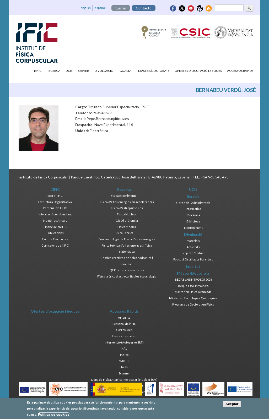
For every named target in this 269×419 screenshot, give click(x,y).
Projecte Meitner (193, 253)
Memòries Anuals (55, 220)
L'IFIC (37, 71)
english (85, 8)
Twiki (124, 367)
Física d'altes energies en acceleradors (127, 202)
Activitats (193, 247)
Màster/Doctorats (153, 71)
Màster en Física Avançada (193, 291)
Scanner (124, 373)
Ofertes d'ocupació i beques (198, 71)
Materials (193, 240)
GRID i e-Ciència (127, 220)
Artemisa (124, 317)
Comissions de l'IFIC (55, 245)
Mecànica (193, 215)
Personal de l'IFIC (55, 208)
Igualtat (126, 71)
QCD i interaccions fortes (127, 270)
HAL (124, 348)
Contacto (144, 8)
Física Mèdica (126, 226)
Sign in (120, 8)
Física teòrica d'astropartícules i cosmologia (126, 276)
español (100, 8)
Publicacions (55, 233)
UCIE (69, 71)
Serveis (83, 71)
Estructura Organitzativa (55, 202)
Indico (124, 354)
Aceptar (232, 405)
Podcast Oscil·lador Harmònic (193, 259)
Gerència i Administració (193, 202)
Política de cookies (53, 416)
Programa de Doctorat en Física (193, 304)
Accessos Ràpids (240, 71)
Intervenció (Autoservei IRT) (124, 342)
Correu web (124, 329)
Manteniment (193, 227)
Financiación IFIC (55, 226)
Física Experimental (124, 195)
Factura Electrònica (55, 239)
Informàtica (193, 208)
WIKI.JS (124, 361)
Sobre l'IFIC (55, 195)
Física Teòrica (124, 233)
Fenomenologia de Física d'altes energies (127, 239)
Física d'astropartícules (127, 208)
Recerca (53, 71)
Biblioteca (193, 221)
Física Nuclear (127, 214)
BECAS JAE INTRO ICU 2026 (193, 279)
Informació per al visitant (55, 214)
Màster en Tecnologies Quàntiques (193, 298)
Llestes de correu (124, 336)
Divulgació (104, 71)
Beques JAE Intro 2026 (193, 285)
